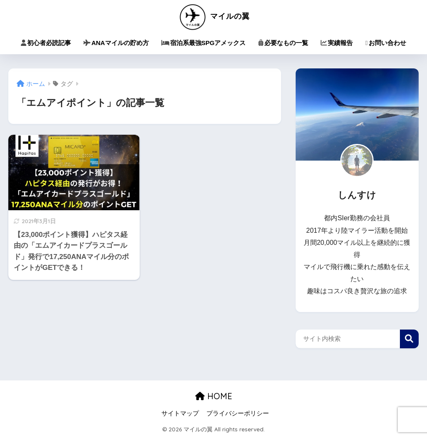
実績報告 (337, 42)
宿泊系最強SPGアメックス (203, 42)
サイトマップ (180, 413)
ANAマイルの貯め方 (116, 42)
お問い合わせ (385, 42)
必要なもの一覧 (283, 42)
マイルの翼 (213, 16)
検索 (409, 339)
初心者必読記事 (46, 42)
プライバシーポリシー (237, 413)
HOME (213, 396)
